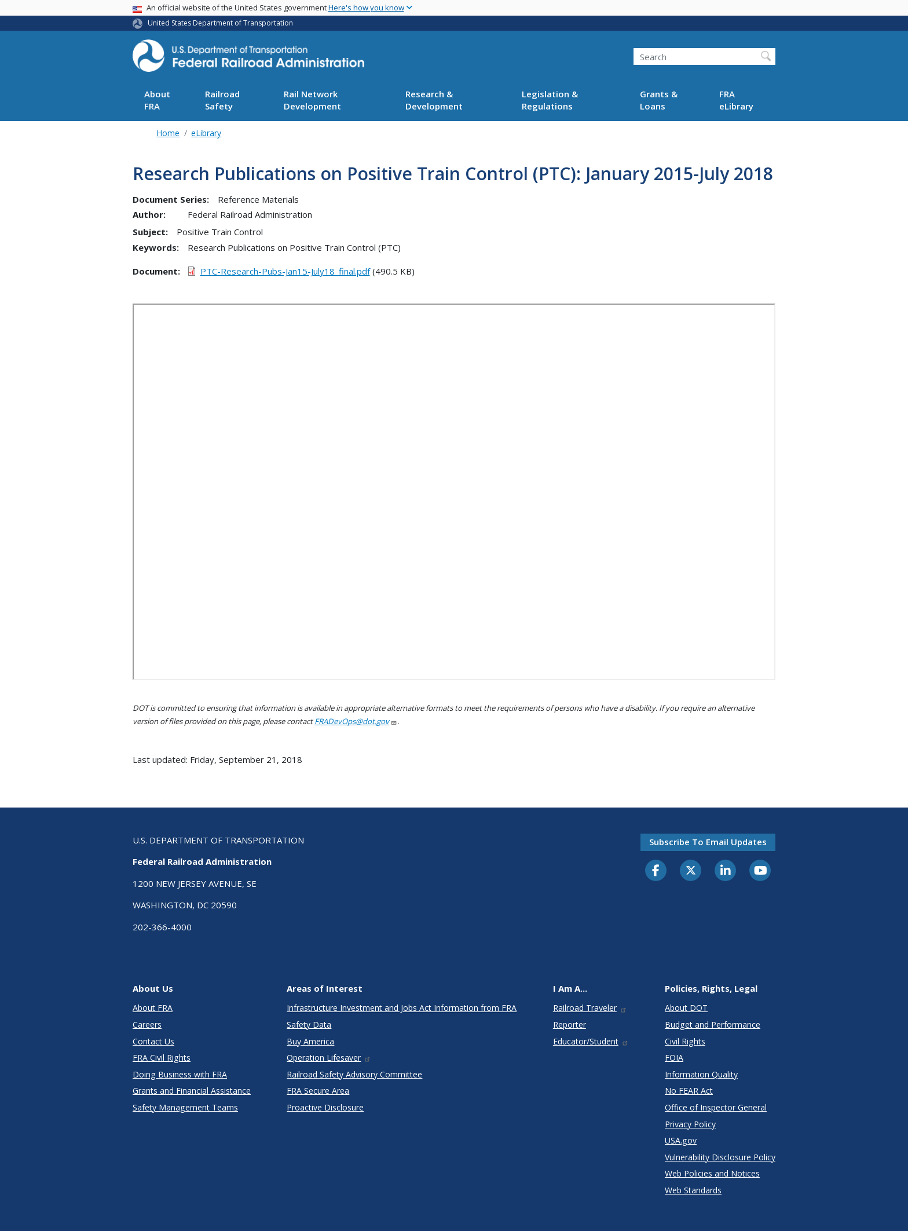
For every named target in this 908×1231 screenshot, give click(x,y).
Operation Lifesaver (329, 1057)
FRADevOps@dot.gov (355, 721)
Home (168, 132)
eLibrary (206, 132)
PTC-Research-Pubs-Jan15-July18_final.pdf (285, 271)
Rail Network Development (312, 100)
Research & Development (434, 100)
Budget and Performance (712, 1024)
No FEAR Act (689, 1090)
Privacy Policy (690, 1124)
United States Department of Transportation (220, 23)
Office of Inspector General (716, 1107)
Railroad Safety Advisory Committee (354, 1074)
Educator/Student (591, 1041)
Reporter (569, 1024)
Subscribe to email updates (708, 842)
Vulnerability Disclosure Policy (720, 1157)
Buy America (310, 1041)
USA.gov (681, 1140)
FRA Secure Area (318, 1090)
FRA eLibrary (736, 100)
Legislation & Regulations (550, 100)
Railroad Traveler (590, 1007)
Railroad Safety (222, 100)
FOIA (674, 1057)
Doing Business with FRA (180, 1074)
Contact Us (153, 1041)
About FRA (157, 100)
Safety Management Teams (185, 1107)
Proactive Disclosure (325, 1107)
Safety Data (309, 1024)
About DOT (686, 1007)
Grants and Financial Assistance (192, 1090)
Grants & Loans (659, 100)
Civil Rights (685, 1041)
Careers (147, 1024)
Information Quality (701, 1074)
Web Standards (693, 1190)
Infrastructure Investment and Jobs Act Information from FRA (402, 1007)
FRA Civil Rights (162, 1057)
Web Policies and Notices (712, 1173)
